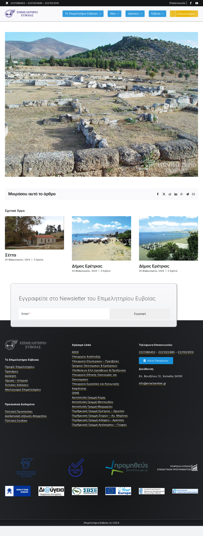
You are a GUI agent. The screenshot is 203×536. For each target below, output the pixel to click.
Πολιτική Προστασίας (19, 411)
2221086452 (18, 3)
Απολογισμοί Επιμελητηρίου (23, 389)
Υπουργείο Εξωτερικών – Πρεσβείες (95, 361)
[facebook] (190, 3)
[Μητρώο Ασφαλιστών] (185, 490)
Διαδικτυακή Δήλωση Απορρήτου (26, 416)
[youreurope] (118, 488)
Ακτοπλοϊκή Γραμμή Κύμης (89, 397)
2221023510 (52, 3)
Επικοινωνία (177, 3)
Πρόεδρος (11, 371)
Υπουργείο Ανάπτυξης (86, 356)
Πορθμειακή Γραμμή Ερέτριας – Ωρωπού (98, 411)
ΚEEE (75, 352)
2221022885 (35, 3)
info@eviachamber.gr (152, 383)
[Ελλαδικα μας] (76, 459)
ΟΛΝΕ (75, 392)
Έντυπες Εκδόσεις (17, 385)
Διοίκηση (10, 376)
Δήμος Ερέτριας (87, 266)
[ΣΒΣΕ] (85, 488)
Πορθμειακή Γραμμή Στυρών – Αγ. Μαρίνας (100, 415)
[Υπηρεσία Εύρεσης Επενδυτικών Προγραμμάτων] (177, 465)
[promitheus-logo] (126, 461)
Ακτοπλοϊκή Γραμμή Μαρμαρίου (92, 406)
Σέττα (10, 255)
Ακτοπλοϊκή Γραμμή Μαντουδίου (92, 402)
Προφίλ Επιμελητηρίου (19, 366)
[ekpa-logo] (152, 489)
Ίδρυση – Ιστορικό (16, 380)
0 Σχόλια (39, 259)
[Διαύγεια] (51, 487)
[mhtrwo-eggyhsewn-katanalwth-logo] (18, 487)
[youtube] (196, 3)
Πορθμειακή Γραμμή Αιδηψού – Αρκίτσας (98, 420)
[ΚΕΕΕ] (26, 459)
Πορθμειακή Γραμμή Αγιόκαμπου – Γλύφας (99, 424)
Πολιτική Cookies (16, 420)
